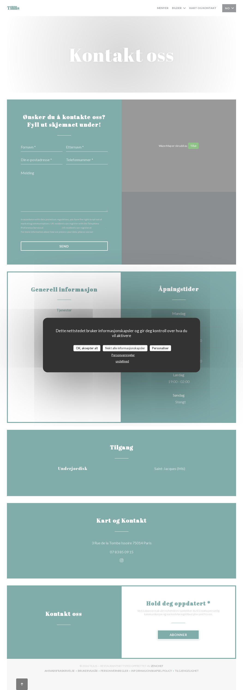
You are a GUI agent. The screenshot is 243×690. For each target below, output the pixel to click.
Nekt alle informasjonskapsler (125, 348)
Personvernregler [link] (123, 355)
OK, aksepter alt (87, 348)
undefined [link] (122, 361)
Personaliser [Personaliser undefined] (160, 348)
